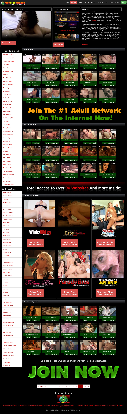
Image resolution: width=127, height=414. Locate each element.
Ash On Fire (6, 225)
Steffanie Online (7, 339)
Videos (106, 2)
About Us (87, 2)
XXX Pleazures (6, 365)
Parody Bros (6, 74)
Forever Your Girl (7, 252)
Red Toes (5, 292)
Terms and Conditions (43, 405)
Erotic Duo (5, 249)
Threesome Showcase (8, 184)
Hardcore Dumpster (8, 262)
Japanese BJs (6, 54)
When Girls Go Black (8, 108)
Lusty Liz (5, 299)
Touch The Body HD (8, 118)
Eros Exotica (6, 64)
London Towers (7, 209)
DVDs (111, 2)
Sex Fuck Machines (8, 325)
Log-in (123, 2)
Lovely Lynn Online (7, 269)
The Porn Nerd (6, 98)
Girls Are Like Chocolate (9, 349)
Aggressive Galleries (8, 265)
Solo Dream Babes (7, 144)
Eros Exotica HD (7, 154)
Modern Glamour (7, 275)
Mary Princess (6, 272)
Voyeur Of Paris (7, 164)
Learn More (84, 44)
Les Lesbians (6, 124)
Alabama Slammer (7, 195)
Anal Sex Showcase (8, 84)
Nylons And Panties (8, 305)
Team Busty (6, 121)
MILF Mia (5, 289)
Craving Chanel (7, 245)
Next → (86, 386)
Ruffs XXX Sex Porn (8, 319)
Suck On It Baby (7, 161)
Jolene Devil (6, 259)
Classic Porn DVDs (7, 101)
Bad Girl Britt (6, 232)
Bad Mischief (6, 235)
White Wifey (6, 88)
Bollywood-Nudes (7, 81)
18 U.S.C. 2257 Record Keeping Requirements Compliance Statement (95, 405)
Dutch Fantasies (7, 111)
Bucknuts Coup (7, 242)
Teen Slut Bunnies (7, 359)
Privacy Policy (55, 405)
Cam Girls (93, 2)
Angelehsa (5, 199)
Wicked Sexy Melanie (8, 78)
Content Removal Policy (10, 405)
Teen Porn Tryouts (7, 138)
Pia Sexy (5, 285)
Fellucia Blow (6, 68)
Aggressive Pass (7, 192)
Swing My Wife (6, 91)
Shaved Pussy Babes (8, 335)
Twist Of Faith (6, 362)
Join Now (73, 2)
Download (36, 68)
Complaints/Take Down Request (27, 405)
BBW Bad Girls (6, 157)
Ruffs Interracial (7, 315)
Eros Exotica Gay (7, 114)
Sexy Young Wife (7, 332)
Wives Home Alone (7, 167)
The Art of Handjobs (8, 171)
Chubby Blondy (7, 128)
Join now (94, 20)
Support (121, 405)
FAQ (116, 405)
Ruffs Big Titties (7, 312)
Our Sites (80, 2)
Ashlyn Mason (6, 222)
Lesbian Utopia (7, 61)
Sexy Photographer (7, 215)
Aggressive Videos (7, 309)
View (28, 68)
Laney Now (6, 282)
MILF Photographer (8, 212)
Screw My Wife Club (8, 71)
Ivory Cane (5, 205)
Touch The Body (7, 94)
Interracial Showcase (8, 134)
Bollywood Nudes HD (8, 174)
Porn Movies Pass (7, 302)
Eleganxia (5, 151)
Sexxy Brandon (6, 141)
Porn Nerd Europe (7, 148)
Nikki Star (5, 279)
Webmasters (63, 407)
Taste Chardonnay (7, 219)
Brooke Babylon (7, 202)
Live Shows (100, 2)
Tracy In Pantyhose (8, 342)
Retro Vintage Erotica (8, 355)
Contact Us (117, 2)
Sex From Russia (7, 181)
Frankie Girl (6, 255)
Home (67, 2)
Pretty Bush (6, 295)
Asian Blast (6, 229)
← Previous (42, 386)
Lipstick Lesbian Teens (8, 131)
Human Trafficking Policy (67, 405)
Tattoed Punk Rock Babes (9, 345)
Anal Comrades (7, 58)
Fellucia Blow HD (7, 104)
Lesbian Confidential (8, 352)
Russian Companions (8, 322)
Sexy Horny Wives (7, 329)
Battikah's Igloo (7, 239)
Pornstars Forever (7, 177)
